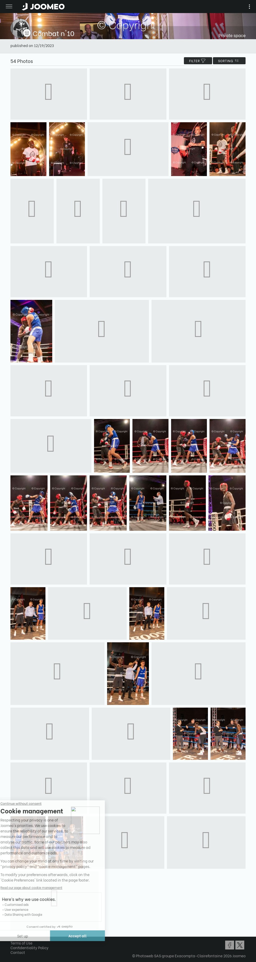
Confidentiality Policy (29, 947)
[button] (14, 935)
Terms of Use (21, 943)
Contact (17, 952)
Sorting (229, 61)
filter (198, 61)
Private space (232, 35)
